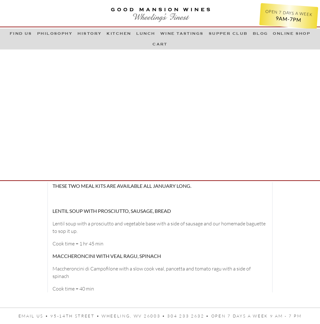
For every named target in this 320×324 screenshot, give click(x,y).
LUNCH (145, 33)
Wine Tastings (182, 33)
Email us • (34, 315)
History (90, 33)
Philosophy (55, 33)
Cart (160, 44)
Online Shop (291, 33)
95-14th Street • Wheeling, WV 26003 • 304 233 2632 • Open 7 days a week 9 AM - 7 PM (176, 315)
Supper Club (228, 33)
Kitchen (119, 33)
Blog (260, 33)
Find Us (21, 33)
